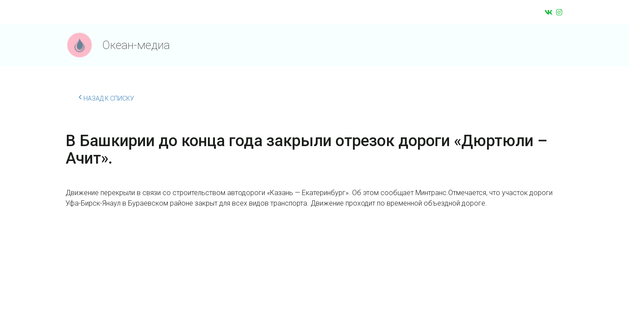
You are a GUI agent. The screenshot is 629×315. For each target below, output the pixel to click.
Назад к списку (106, 97)
